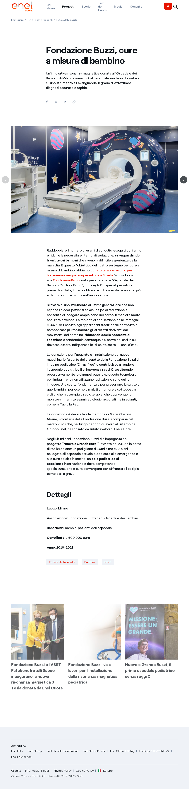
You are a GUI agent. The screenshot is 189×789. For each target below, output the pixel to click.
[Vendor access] (168, 6)
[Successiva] (183, 179)
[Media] (118, 6)
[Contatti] (136, 6)
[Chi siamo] (51, 6)
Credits (16, 770)
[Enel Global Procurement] (62, 751)
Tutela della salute (62, 562)
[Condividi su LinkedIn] (65, 102)
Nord (107, 562)
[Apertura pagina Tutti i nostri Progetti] (40, 20)
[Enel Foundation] (21, 757)
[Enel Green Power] (94, 751)
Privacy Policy (63, 770)
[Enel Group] (35, 751)
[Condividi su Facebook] (47, 102)
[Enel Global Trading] (122, 751)
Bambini (89, 562)
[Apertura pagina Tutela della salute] (67, 20)
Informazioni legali (37, 770)
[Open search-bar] (175, 6)
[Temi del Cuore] (102, 6)
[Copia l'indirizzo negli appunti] (74, 102)
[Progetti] (68, 6)
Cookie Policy (85, 770)
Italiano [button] (105, 770)
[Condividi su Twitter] (56, 102)
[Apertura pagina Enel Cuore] (17, 20)
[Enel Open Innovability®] (154, 751)
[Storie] (86, 6)
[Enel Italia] (17, 751)
